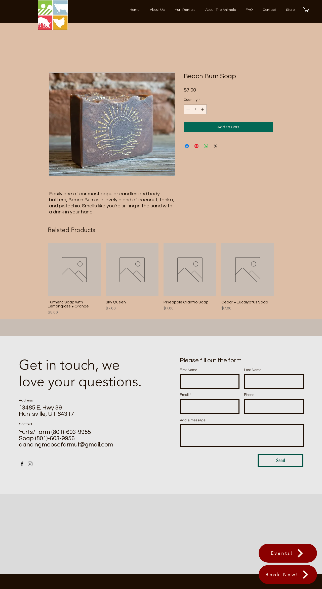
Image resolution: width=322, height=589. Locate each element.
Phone (249, 394)
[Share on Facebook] (187, 146)
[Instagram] (30, 464)
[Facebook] (22, 464)
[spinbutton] (195, 109)
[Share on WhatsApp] (206, 146)
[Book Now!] (288, 574)
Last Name (252, 370)
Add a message (193, 420)
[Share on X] (216, 146)
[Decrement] (187, 109)
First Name (188, 370)
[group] (161, 279)
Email (184, 394)
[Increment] (203, 109)
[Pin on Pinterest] (196, 146)
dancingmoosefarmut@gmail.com (66, 444)
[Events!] (288, 553)
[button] (306, 9)
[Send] (280, 460)
